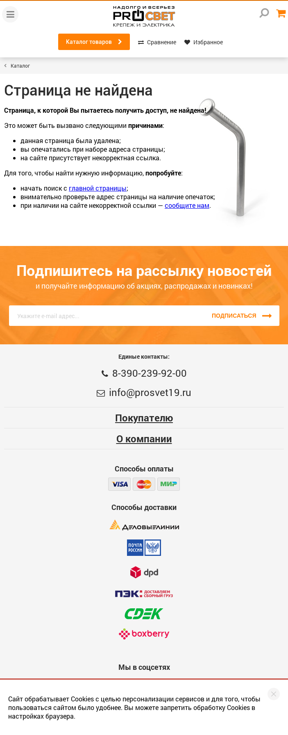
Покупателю (144, 417)
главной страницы (98, 188)
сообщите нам (187, 205)
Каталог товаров (94, 42)
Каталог (20, 65)
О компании (144, 438)
